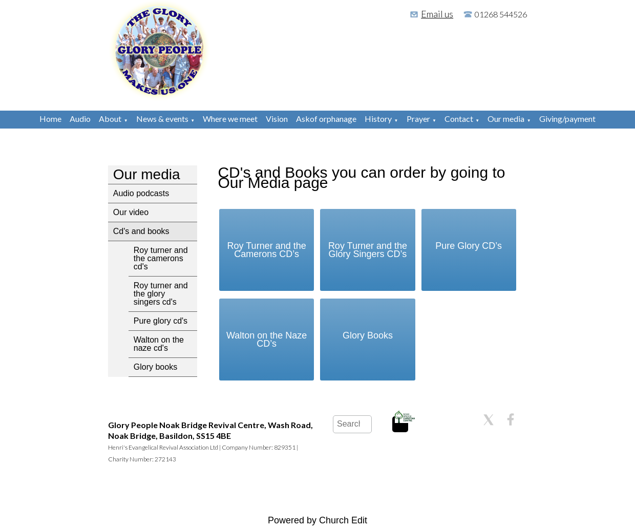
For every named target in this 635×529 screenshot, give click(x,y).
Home (50, 118)
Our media (506, 118)
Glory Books (368, 335)
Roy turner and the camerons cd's (161, 258)
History (378, 118)
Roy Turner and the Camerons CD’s (266, 250)
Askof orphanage (326, 118)
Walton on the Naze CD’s (266, 339)
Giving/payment (567, 118)
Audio (80, 118)
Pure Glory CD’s (469, 246)
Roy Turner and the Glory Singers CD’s (367, 250)
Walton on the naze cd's (159, 343)
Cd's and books (141, 231)
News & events (162, 118)
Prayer (418, 118)
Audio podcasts (141, 193)
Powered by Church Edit (317, 520)
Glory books (155, 367)
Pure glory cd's (160, 320)
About (110, 118)
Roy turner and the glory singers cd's (161, 293)
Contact (458, 118)
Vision (277, 118)
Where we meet (230, 118)
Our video (131, 212)
